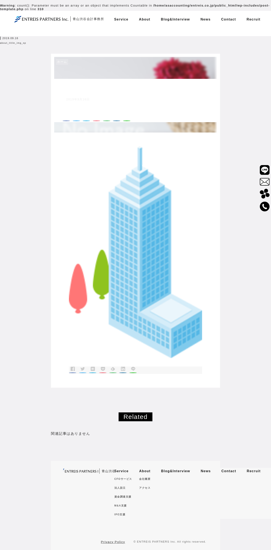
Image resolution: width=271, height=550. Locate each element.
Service (121, 471)
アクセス (145, 487)
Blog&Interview (175, 471)
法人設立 (120, 487)
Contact (228, 471)
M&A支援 (120, 505)
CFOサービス (123, 478)
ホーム (62, 61)
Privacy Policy (113, 542)
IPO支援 (119, 514)
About (145, 471)
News (206, 471)
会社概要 (145, 478)
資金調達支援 (122, 496)
